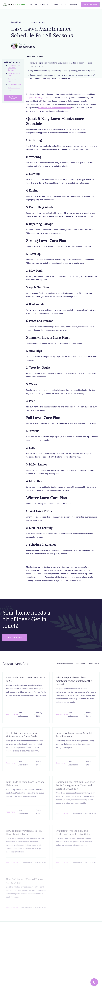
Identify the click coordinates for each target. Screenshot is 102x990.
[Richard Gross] (23, 46)
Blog (49, 4)
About (42, 4)
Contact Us (57, 4)
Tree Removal (93, 664)
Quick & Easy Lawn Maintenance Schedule (14, 68)
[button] (34, 4)
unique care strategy (34, 99)
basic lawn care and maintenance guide (54, 109)
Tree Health (80, 664)
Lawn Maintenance (19, 22)
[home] (14, 4)
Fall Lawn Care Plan (14, 84)
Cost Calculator (70, 4)
